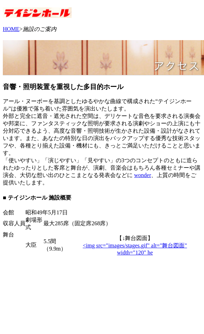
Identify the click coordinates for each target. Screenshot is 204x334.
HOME (11, 29)
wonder (142, 175)
